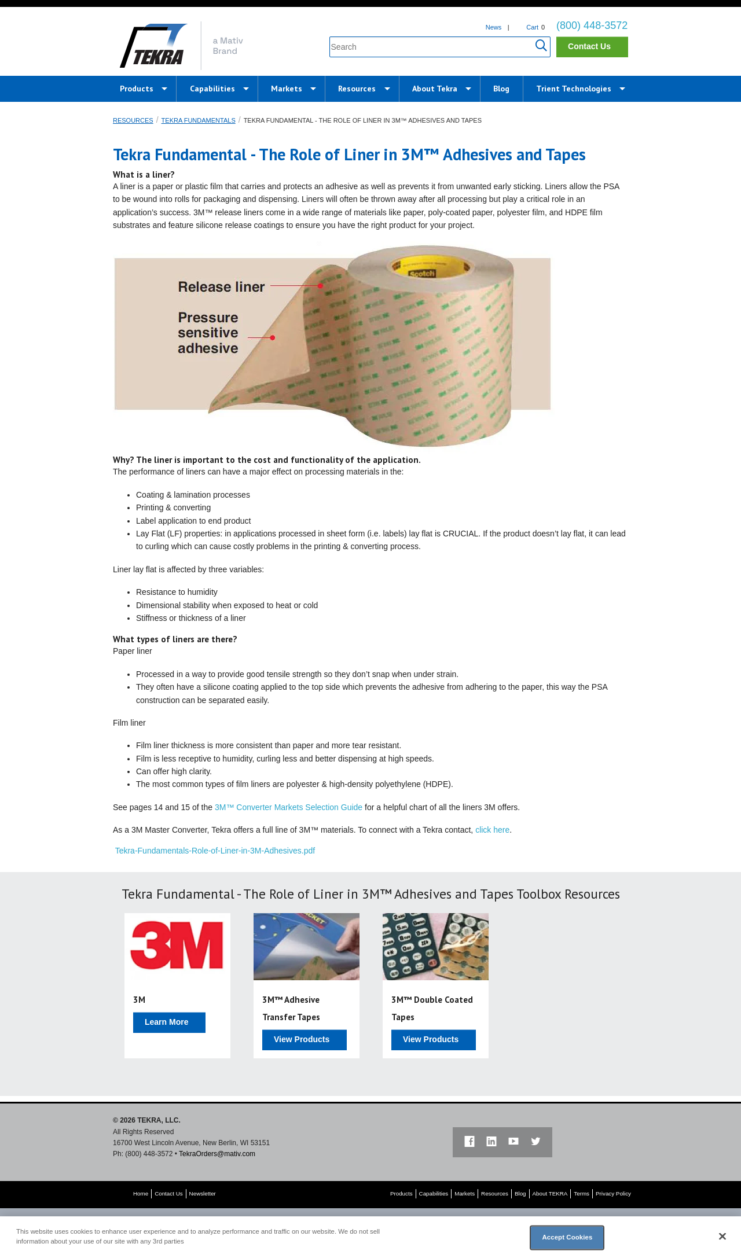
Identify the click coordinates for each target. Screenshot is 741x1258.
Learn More (166, 1022)
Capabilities (212, 88)
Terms (581, 1193)
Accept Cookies (567, 1237)
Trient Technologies (573, 88)
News (494, 27)
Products (136, 88)
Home (140, 1193)
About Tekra (434, 88)
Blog (501, 88)
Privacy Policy (613, 1193)
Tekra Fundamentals (199, 120)
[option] (177, 986)
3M (139, 999)
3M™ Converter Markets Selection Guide (288, 807)
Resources (357, 88)
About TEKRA (550, 1193)
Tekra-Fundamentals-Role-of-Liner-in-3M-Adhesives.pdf (215, 850)
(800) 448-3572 (592, 25)
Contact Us (589, 46)
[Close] (722, 1236)
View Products (301, 1039)
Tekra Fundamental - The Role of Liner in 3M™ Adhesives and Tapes (363, 120)
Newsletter (202, 1193)
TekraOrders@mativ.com (217, 1154)
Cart (532, 27)
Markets (286, 88)
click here (492, 829)
